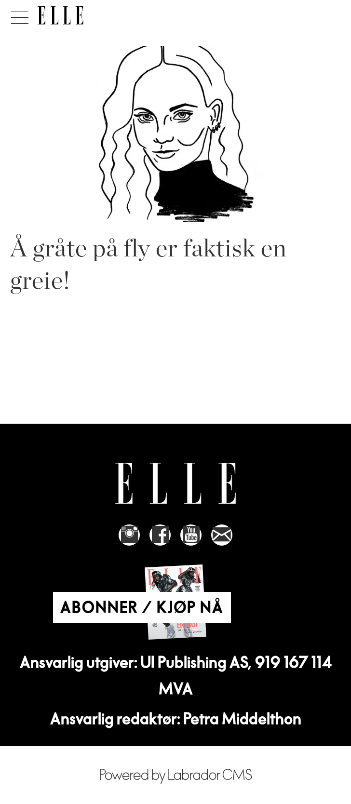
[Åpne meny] (18, 15)
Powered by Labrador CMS (175, 775)
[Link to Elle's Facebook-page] (160, 535)
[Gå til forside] (60, 15)
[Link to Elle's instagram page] (129, 535)
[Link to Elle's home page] (175, 483)
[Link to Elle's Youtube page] (191, 535)
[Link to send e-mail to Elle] (221, 535)
